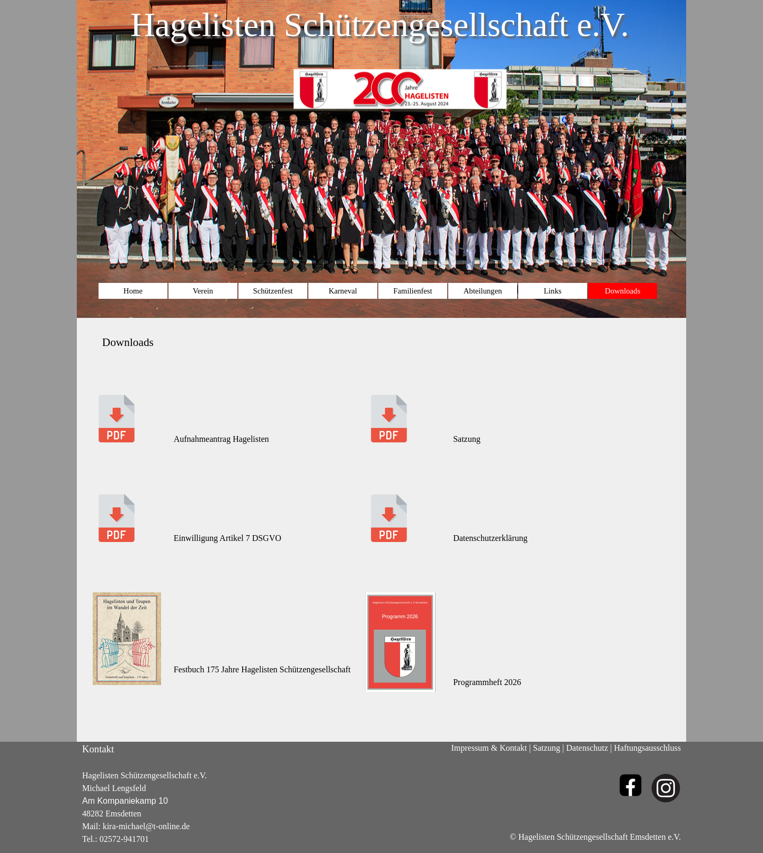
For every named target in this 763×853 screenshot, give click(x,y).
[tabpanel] (381, 527)
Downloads (623, 291)
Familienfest (412, 291)
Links (552, 291)
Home (133, 291)
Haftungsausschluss (647, 747)
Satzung (547, 747)
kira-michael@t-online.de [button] (146, 826)
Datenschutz (587, 747)
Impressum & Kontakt (489, 747)
